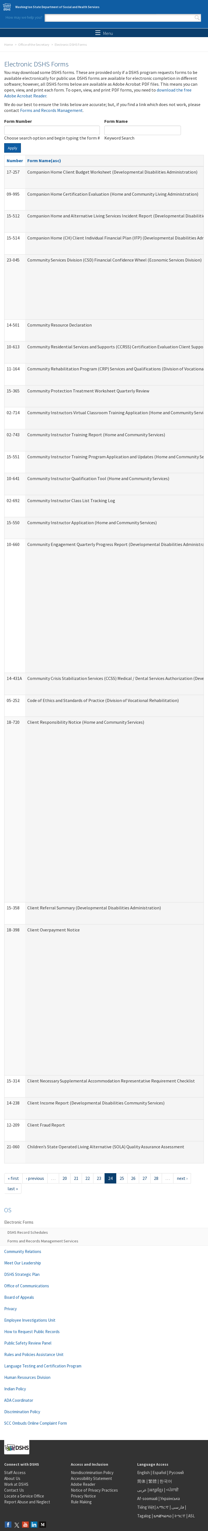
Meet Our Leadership (22, 1263)
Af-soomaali (147, 1498)
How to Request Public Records (32, 1331)
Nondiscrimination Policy (92, 1472)
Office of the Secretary (33, 44)
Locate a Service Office (24, 1496)
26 (133, 1178)
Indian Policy (15, 1388)
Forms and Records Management (51, 110)
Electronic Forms (18, 1222)
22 (87, 1178)
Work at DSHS (16, 1484)
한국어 (165, 1481)
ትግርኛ (179, 1515)
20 (64, 1178)
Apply (12, 147)
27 (144, 1178)
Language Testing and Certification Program (42, 1366)
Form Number (18, 121)
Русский (176, 1472)
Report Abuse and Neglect (27, 1501)
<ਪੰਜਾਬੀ (172, 1489)
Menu (104, 33)
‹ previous (35, 1178)
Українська (170, 1498)
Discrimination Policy (22, 1411)
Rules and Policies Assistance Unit (34, 1354)
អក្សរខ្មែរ (156, 1489)
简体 (141, 1481)
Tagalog (144, 1515)
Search (197, 18)
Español (159, 1472)
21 (76, 1178)
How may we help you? (24, 17)
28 (156, 1178)
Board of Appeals (19, 1297)
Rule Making (81, 1501)
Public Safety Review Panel (27, 1343)
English (144, 1472)
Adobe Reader (83, 1484)
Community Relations (22, 1251)
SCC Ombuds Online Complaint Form (35, 1423)
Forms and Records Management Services (43, 1241)
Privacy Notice (83, 1496)
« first (13, 1178)
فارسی (177, 1507)
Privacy (10, 1308)
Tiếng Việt (145, 1507)
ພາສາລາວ (162, 1515)
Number (15, 160)
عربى (142, 1489)
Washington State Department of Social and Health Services (57, 7)
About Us (12, 1478)
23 (99, 1178)
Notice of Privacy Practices (94, 1490)
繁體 (153, 1481)
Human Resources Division (27, 1377)
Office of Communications (26, 1285)
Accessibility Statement (91, 1478)
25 (122, 1178)
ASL (191, 1515)
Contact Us (14, 1490)
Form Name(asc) (44, 160)
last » (13, 1188)
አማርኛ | (163, 1507)
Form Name (116, 121)
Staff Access (15, 1472)
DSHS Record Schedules (28, 1232)
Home (8, 44)
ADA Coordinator (18, 1400)
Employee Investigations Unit (29, 1320)
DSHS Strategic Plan (22, 1274)
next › (182, 1178)
